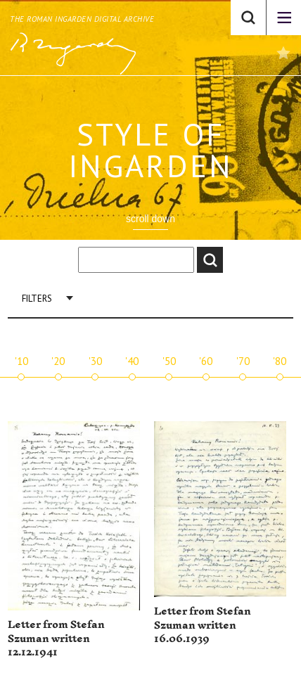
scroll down (150, 218)
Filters (37, 298)
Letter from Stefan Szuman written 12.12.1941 (56, 639)
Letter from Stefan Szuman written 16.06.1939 (202, 625)
